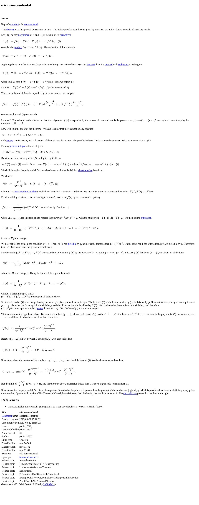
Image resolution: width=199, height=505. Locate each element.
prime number (30, 196)
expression (142, 223)
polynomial (22, 35)
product (18, 48)
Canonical (7, 433)
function (91, 65)
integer (9, 142)
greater (38, 320)
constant (14, 24)
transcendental (30, 24)
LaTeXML (49, 502)
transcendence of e (28, 475)
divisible (71, 251)
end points (123, 65)
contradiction (129, 411)
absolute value (83, 175)
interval (108, 65)
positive (18, 196)
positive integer (17, 148)
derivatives (61, 35)
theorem (10, 29)
